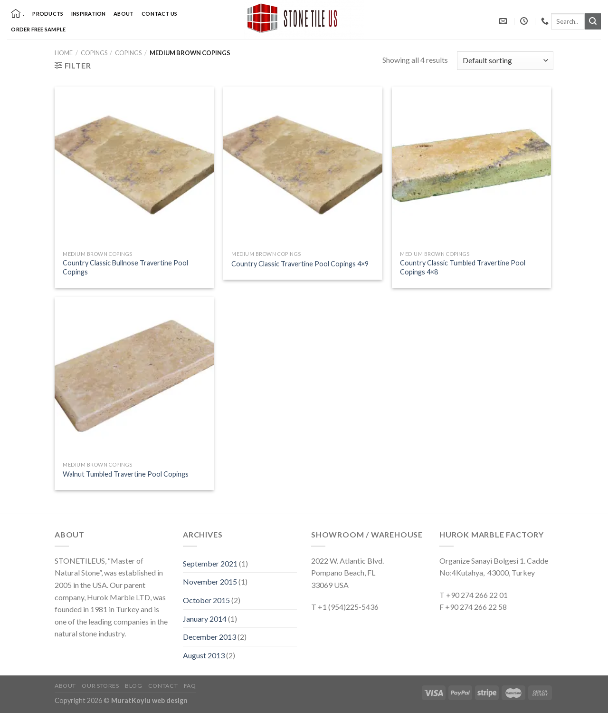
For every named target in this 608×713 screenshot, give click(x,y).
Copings (94, 53)
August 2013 (204, 655)
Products (47, 13)
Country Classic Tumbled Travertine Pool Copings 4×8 (462, 267)
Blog (133, 685)
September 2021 (210, 563)
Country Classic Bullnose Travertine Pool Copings (125, 267)
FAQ (190, 685)
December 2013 (209, 636)
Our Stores (100, 685)
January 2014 (205, 618)
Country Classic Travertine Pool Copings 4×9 (300, 264)
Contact (163, 685)
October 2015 (206, 600)
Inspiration (88, 13)
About (123, 13)
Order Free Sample (38, 29)
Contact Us (159, 13)
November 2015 (210, 581)
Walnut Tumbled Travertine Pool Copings (126, 474)
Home (64, 53)
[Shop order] (505, 60)
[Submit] (593, 21)
